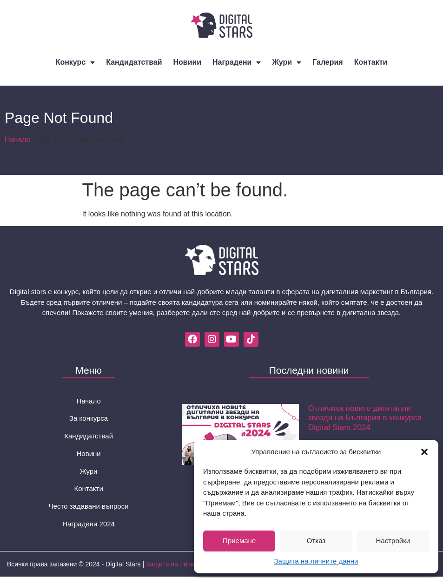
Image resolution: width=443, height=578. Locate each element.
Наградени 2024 (88, 525)
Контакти (371, 62)
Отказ (316, 540)
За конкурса (88, 419)
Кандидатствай (134, 62)
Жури (286, 62)
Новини (187, 62)
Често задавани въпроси (89, 507)
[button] (424, 452)
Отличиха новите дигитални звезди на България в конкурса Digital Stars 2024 (365, 418)
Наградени (236, 62)
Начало (18, 139)
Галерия (327, 62)
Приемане (239, 540)
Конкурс (75, 62)
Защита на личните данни (316, 561)
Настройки (393, 540)
